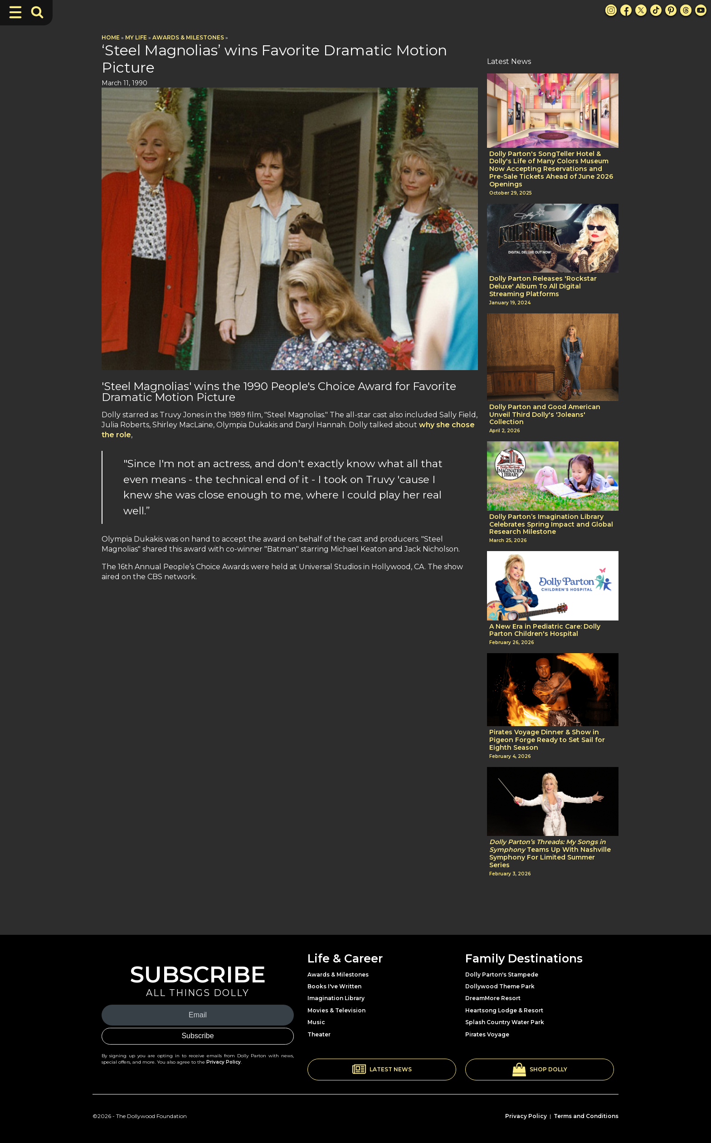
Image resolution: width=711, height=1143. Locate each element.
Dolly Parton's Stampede (501, 974)
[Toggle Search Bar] (37, 12)
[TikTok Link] (656, 10)
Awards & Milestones (188, 37)
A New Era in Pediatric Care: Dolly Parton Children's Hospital (544, 630)
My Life (136, 37)
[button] (381, 1069)
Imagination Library (336, 998)
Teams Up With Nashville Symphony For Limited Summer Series (550, 853)
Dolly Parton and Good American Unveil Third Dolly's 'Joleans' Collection (544, 414)
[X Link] (641, 10)
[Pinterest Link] (671, 10)
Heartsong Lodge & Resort (504, 1010)
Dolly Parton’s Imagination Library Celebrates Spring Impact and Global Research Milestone (551, 524)
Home (111, 37)
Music (316, 1022)
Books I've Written (334, 986)
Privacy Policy (223, 1062)
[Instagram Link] (611, 10)
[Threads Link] (686, 10)
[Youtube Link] (700, 10)
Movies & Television (336, 1010)
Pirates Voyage (487, 1034)
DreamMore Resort (493, 998)
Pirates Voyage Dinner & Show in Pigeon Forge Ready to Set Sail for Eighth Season (547, 739)
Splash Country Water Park (504, 1022)
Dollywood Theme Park (500, 986)
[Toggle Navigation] (15, 12)
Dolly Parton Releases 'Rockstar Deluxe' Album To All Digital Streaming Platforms (543, 286)
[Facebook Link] (626, 10)
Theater (319, 1034)
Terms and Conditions (586, 1116)
